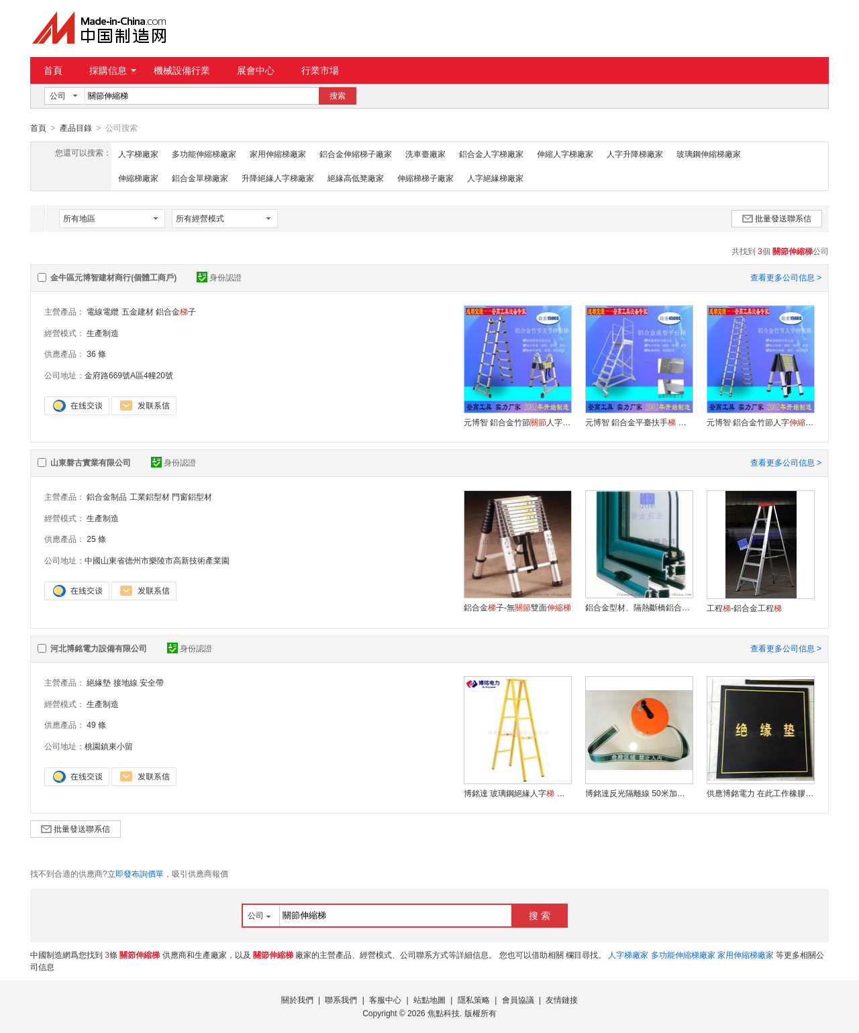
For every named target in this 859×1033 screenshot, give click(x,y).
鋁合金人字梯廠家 (491, 153)
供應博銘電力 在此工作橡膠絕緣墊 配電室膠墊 (760, 793)
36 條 (96, 353)
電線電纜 (103, 311)
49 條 (96, 724)
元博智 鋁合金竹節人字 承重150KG (517, 422)
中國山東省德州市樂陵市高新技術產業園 (157, 560)
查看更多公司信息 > (785, 277)
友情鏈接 (562, 999)
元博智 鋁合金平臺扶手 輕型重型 (639, 422)
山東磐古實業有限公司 (90, 462)
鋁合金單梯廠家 (200, 177)
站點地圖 (429, 999)
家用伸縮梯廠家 (278, 153)
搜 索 (539, 915)
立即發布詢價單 (135, 873)
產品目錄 (76, 128)
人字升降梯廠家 (635, 153)
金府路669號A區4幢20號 (129, 375)
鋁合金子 (176, 311)
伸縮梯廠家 (138, 177)
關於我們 (297, 999)
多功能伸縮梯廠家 (204, 153)
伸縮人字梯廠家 (565, 153)
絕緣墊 (99, 682)
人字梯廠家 (138, 153)
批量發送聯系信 (776, 218)
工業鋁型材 (150, 496)
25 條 (96, 538)
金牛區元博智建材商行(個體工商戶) (113, 277)
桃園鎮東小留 (109, 746)
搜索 (338, 96)
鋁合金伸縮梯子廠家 (355, 153)
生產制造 (103, 332)
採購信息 (112, 70)
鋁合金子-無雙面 (517, 607)
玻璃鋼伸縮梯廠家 (708, 153)
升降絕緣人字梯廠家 (278, 177)
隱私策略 (474, 999)
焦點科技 (443, 1013)
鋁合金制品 (107, 496)
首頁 (53, 70)
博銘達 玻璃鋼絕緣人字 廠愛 (517, 793)
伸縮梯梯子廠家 (425, 177)
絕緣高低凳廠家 (355, 177)
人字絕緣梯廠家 (495, 177)
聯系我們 (341, 999)
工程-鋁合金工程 (744, 607)
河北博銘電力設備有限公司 (98, 648)
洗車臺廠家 (425, 153)
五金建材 (137, 311)
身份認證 (219, 277)
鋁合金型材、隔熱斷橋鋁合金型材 (639, 607)
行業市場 (320, 70)
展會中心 (255, 70)
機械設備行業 (182, 70)
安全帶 (152, 682)
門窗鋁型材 (192, 496)
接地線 (125, 682)
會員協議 (518, 999)
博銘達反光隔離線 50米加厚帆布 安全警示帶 (639, 793)
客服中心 (385, 999)
